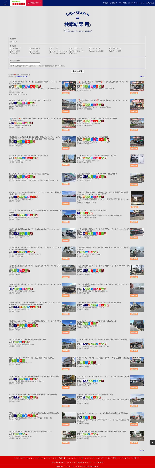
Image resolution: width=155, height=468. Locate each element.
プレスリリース (133, 3)
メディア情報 (123, 3)
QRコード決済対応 (96, 51)
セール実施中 (35, 53)
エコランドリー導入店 (58, 53)
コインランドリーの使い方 (93, 458)
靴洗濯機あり (35, 49)
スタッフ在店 (94, 49)
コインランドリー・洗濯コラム (129, 458)
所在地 (25, 76)
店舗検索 (105, 3)
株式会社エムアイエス (86, 462)
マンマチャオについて (48, 458)
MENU (5, 3)
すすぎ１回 (34, 51)
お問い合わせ (150, 3)
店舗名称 (19, 76)
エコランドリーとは (74, 458)
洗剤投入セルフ (115, 49)
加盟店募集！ (34, 3)
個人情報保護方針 (58, 462)
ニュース (142, 3)
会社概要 (100, 462)
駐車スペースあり (76, 49)
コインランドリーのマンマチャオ (26, 458)
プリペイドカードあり (78, 51)
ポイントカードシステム (58, 51)
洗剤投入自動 (15, 51)
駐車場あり (54, 49)
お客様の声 (113, 3)
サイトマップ (71, 462)
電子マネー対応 (115, 51)
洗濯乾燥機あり (15, 49)
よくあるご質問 (110, 458)
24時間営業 (14, 53)
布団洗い (73, 53)
